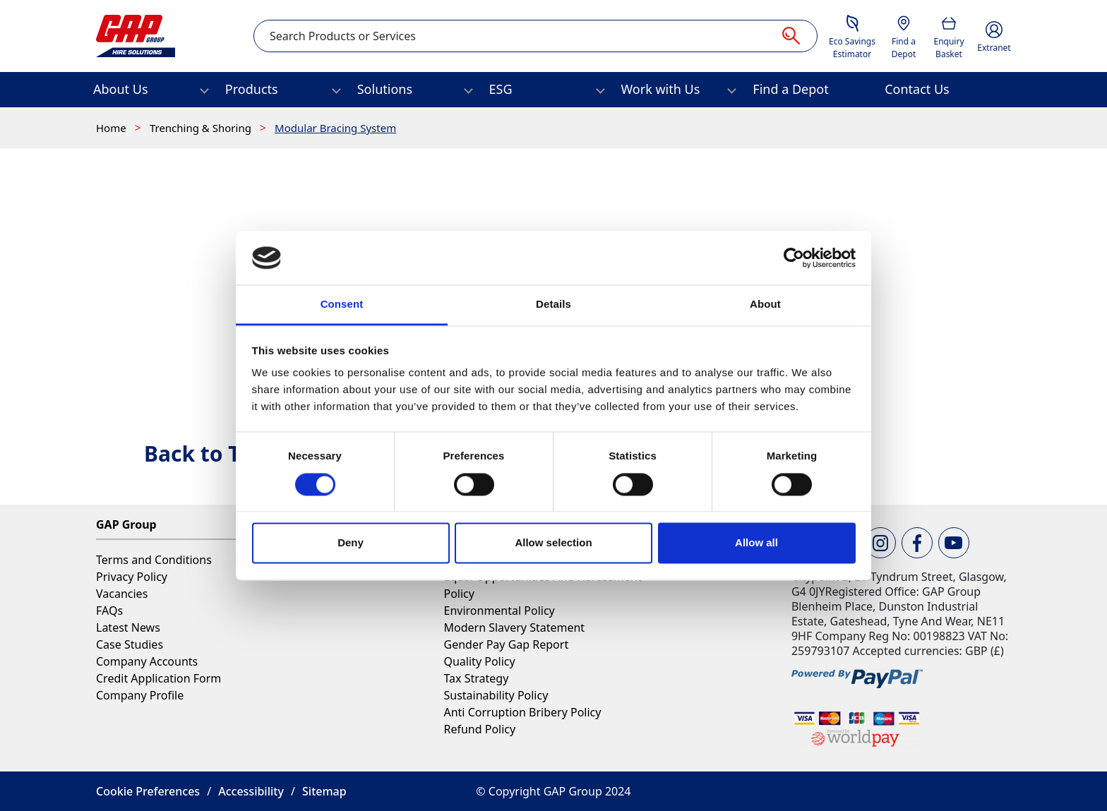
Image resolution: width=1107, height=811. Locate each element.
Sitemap (324, 791)
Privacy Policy (131, 576)
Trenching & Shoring (202, 128)
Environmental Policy (498, 610)
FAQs (109, 610)
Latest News (128, 627)
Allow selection (553, 543)
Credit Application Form (158, 678)
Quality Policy (479, 661)
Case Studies (129, 644)
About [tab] (765, 305)
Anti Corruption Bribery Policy (522, 712)
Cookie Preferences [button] (148, 791)
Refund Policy (479, 729)
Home (112, 128)
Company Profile (140, 695)
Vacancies (122, 593)
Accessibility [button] (251, 791)
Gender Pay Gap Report (505, 644)
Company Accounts (147, 661)
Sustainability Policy (495, 695)
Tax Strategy (475, 678)
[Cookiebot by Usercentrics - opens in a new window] (794, 257)
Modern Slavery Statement (514, 627)
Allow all (756, 543)
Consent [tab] (342, 305)
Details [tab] (553, 305)
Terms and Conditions (154, 559)
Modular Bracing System (335, 128)
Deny (350, 543)
